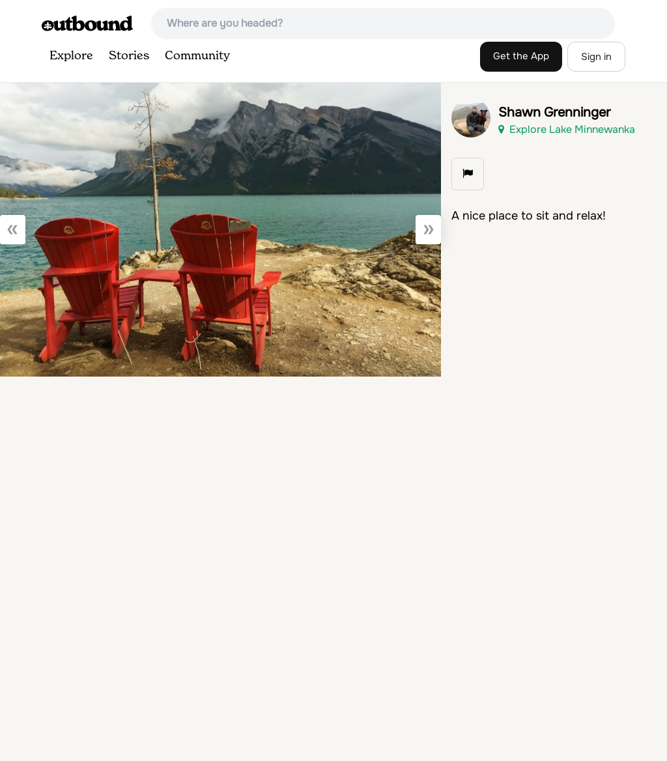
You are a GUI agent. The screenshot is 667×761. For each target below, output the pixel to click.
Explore (71, 56)
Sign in (596, 56)
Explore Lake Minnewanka (566, 129)
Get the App (521, 56)
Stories (129, 56)
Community (197, 56)
